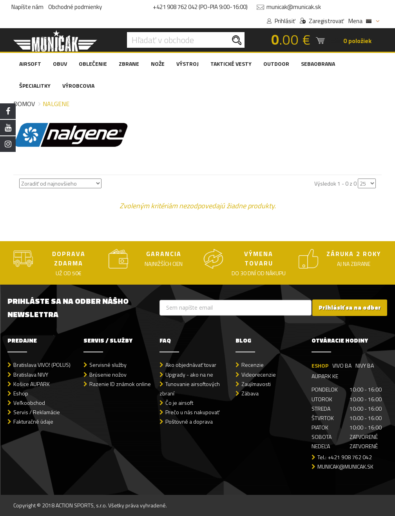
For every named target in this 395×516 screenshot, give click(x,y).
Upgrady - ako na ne (189, 374)
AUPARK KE (325, 376)
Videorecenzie (258, 374)
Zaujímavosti (256, 384)
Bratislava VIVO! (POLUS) (42, 365)
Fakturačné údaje (33, 421)
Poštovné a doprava (189, 421)
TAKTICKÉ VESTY (231, 64)
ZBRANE (129, 64)
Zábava (250, 393)
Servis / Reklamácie (36, 412)
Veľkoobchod (29, 403)
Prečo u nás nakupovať (192, 412)
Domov (24, 103)
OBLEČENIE (93, 64)
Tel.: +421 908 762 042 (344, 457)
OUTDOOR (276, 64)
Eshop (20, 393)
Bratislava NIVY (30, 374)
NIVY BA (364, 365)
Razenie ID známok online (120, 384)
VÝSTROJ (187, 64)
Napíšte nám (27, 6)
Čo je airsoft (179, 403)
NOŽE (158, 64)
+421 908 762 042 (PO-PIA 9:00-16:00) (200, 6)
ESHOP (320, 365)
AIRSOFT (30, 64)
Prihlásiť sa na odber (350, 307)
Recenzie (252, 365)
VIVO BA (342, 365)
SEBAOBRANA (318, 64)
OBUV (60, 64)
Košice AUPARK (31, 384)
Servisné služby (108, 365)
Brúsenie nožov (108, 374)
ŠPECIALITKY (35, 85)
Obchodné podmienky (75, 6)
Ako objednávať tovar (190, 365)
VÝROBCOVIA (78, 85)
